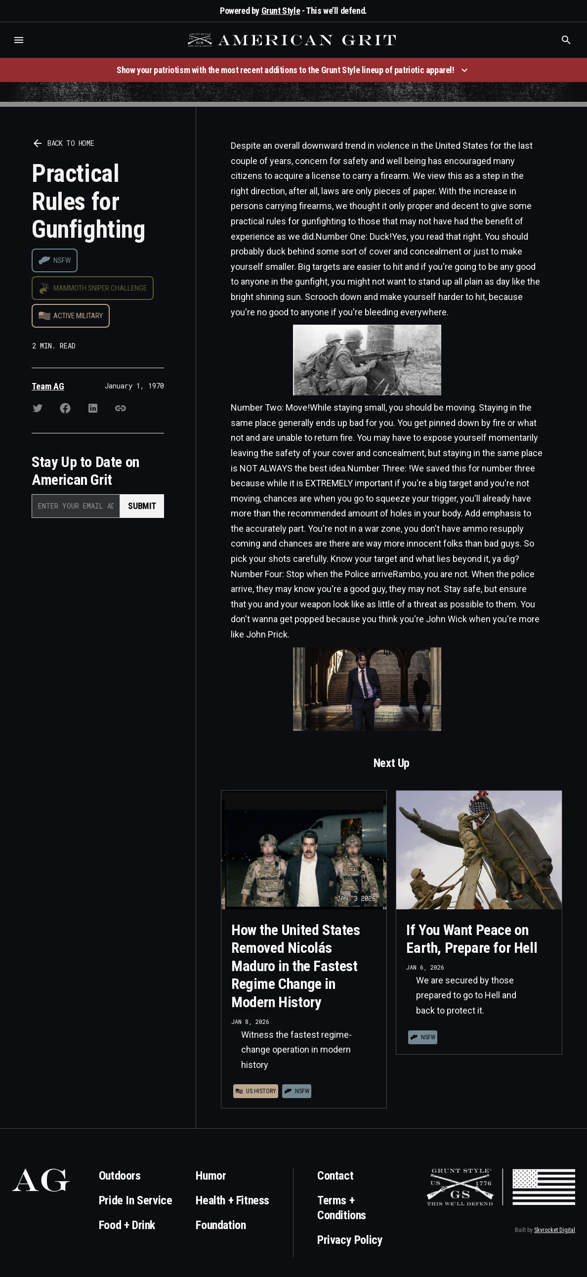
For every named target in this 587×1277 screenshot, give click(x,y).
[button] (19, 40)
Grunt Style (280, 10)
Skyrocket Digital (554, 1230)
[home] (293, 40)
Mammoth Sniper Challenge (100, 288)
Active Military (78, 315)
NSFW (62, 260)
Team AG (48, 386)
